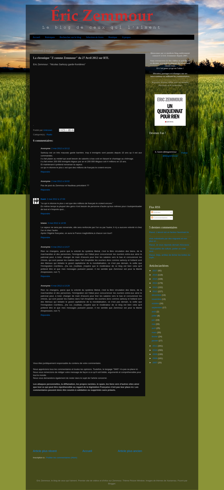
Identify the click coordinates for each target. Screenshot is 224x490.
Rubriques (50, 37)
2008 (155, 358)
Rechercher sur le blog (70, 37)
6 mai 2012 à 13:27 (60, 247)
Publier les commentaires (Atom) (61, 457)
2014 (155, 283)
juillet (154, 316)
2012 (155, 291)
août (154, 311)
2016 (155, 275)
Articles (155, 212)
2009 (155, 354)
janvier (155, 340)
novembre (157, 299)
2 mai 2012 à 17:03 (56, 199)
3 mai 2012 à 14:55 (57, 223)
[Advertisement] (87, 423)
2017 (155, 270)
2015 (155, 279)
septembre (157, 307)
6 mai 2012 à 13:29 (60, 286)
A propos (126, 37)
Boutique (112, 37)
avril (154, 328)
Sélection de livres (94, 37)
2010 (155, 350)
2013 (155, 287)
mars (154, 332)
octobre (155, 303)
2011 (155, 346)
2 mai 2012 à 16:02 (60, 181)
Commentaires (159, 218)
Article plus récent (45, 451)
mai (154, 324)
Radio (49, 134)
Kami (43, 199)
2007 (155, 362)
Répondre (45, 172)
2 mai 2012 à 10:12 (60, 148)
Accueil (36, 37)
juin (154, 320)
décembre (157, 295)
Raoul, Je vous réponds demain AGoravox (169, 245)
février (155, 336)
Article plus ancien (130, 451)
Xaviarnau (171, 480)
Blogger (111, 483)
